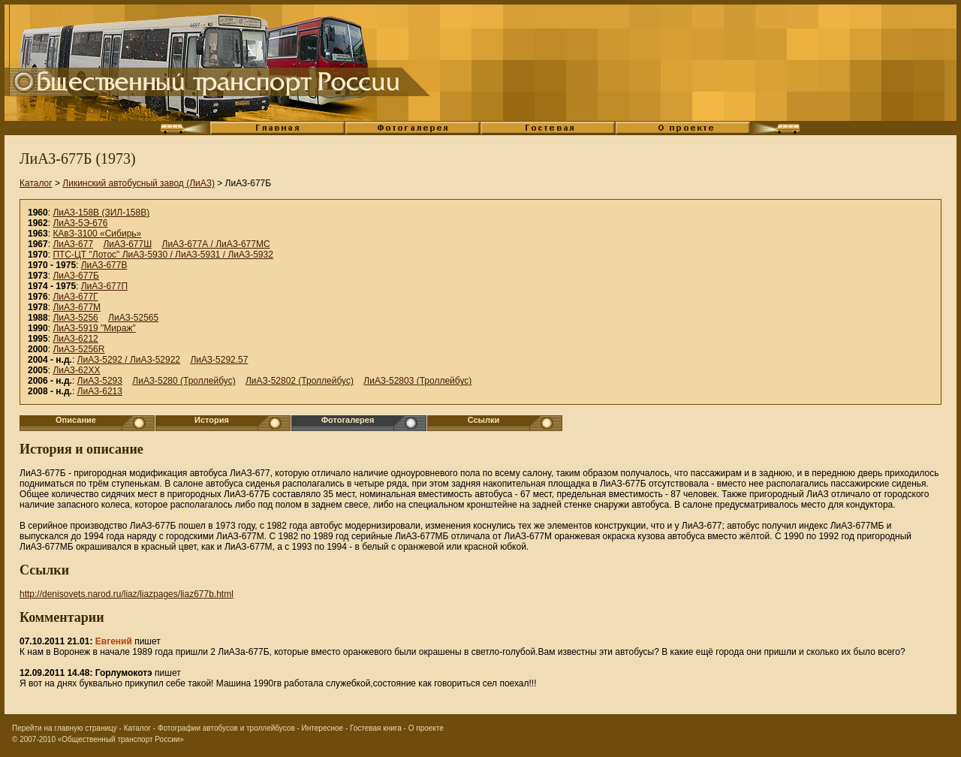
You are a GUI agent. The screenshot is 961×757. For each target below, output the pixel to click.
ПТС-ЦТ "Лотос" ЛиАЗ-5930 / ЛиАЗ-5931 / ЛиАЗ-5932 (163, 254)
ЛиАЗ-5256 (75, 317)
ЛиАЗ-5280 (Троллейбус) (183, 380)
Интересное (323, 728)
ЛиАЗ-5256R (78, 349)
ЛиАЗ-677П (104, 286)
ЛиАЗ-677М (77, 307)
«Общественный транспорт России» (121, 739)
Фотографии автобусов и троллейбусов (226, 728)
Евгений (113, 641)
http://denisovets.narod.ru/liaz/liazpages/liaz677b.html (126, 594)
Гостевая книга (376, 728)
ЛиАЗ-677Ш (127, 244)
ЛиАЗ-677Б (76, 275)
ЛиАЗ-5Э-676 (80, 223)
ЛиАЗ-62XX (76, 370)
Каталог (36, 183)
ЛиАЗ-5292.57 (219, 359)
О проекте (426, 728)
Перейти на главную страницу (64, 728)
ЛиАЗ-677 (73, 244)
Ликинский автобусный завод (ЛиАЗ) (138, 183)
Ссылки (484, 419)
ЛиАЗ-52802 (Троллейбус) (300, 380)
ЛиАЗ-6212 (75, 338)
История (211, 419)
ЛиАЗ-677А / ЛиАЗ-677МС (216, 244)
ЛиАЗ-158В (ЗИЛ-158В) (101, 212)
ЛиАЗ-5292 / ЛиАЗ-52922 (128, 359)
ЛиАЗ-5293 (99, 380)
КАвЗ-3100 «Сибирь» (97, 233)
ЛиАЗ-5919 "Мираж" (94, 328)
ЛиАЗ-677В (104, 265)
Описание (76, 419)
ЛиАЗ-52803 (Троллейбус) (417, 380)
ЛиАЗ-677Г (75, 296)
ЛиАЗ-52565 (133, 317)
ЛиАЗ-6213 (99, 391)
